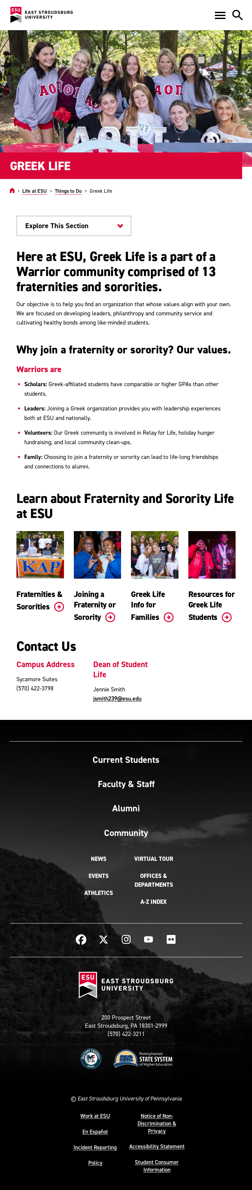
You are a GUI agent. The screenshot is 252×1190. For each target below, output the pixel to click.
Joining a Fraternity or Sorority (95, 605)
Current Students (126, 759)
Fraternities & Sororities (40, 600)
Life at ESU (34, 191)
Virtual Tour (153, 859)
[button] (220, 15)
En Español (95, 1131)
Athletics (98, 893)
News (98, 859)
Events (99, 876)
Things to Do (68, 191)
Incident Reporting (95, 1147)
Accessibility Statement (157, 1146)
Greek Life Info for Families (152, 605)
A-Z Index (153, 902)
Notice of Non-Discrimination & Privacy (156, 1123)
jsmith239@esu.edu (117, 698)
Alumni (126, 808)
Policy (95, 1162)
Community (126, 833)
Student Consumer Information (157, 1166)
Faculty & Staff (126, 784)
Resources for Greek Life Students (211, 605)
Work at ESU (95, 1116)
